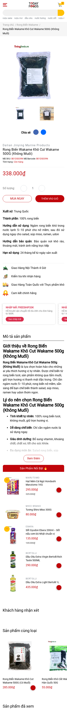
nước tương (40, 18)
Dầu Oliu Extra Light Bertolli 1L (42, 582)
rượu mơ (18, 18)
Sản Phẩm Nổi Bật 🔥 (33, 468)
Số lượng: (9, 188)
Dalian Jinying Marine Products (26, 145)
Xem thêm (33, 458)
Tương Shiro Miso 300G (39, 509)
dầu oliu (29, 18)
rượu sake (7, 18)
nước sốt (52, 18)
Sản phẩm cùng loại (20, 630)
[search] (61, 13)
